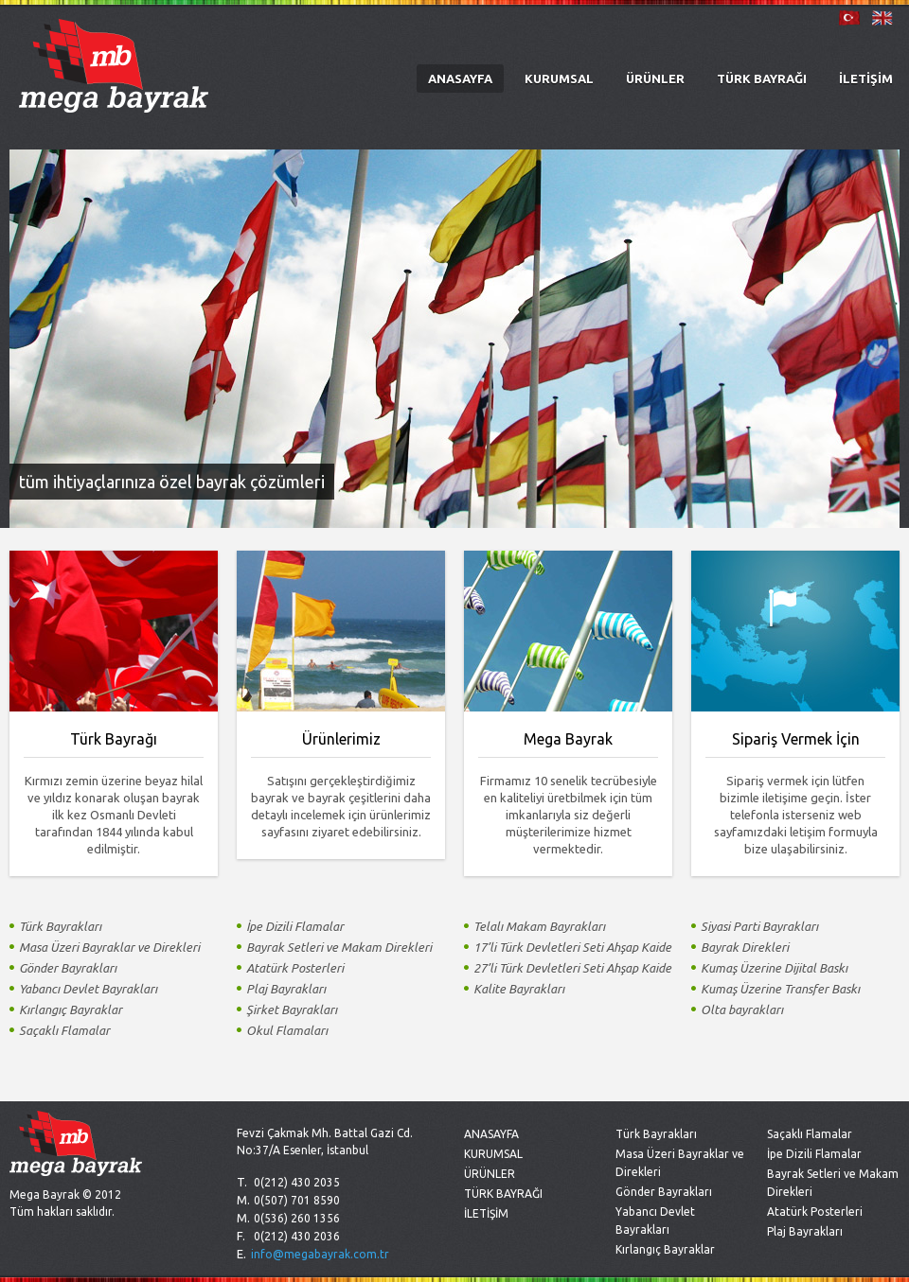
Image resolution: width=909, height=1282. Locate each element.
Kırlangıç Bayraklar (665, 1249)
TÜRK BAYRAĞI (762, 78)
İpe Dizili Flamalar (814, 1154)
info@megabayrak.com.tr (320, 1254)
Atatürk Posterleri (815, 1211)
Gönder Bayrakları (663, 1191)
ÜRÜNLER (655, 78)
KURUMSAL (559, 78)
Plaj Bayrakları (805, 1231)
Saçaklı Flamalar (809, 1134)
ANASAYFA (460, 78)
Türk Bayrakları (656, 1134)
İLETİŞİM (866, 78)
